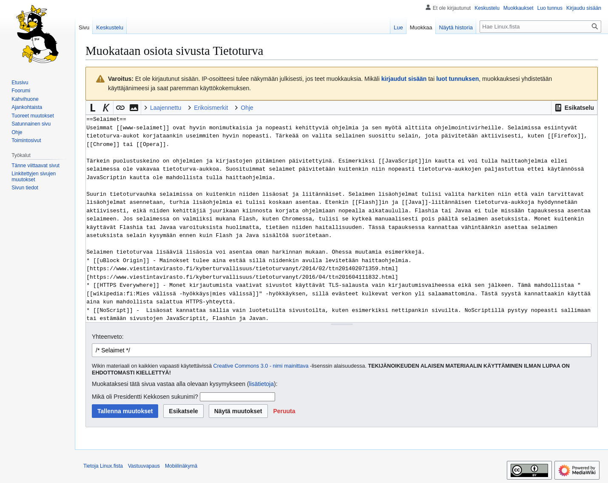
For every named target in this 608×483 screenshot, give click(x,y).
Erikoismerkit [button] (211, 107)
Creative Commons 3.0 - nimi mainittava (261, 366)
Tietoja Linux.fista (103, 466)
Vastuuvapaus (144, 466)
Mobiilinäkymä (181, 466)
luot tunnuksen (457, 78)
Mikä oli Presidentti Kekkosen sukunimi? (145, 396)
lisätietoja (261, 383)
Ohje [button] (247, 107)
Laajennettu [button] (165, 107)
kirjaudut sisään (404, 78)
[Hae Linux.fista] (540, 26)
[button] (574, 107)
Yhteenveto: (108, 336)
